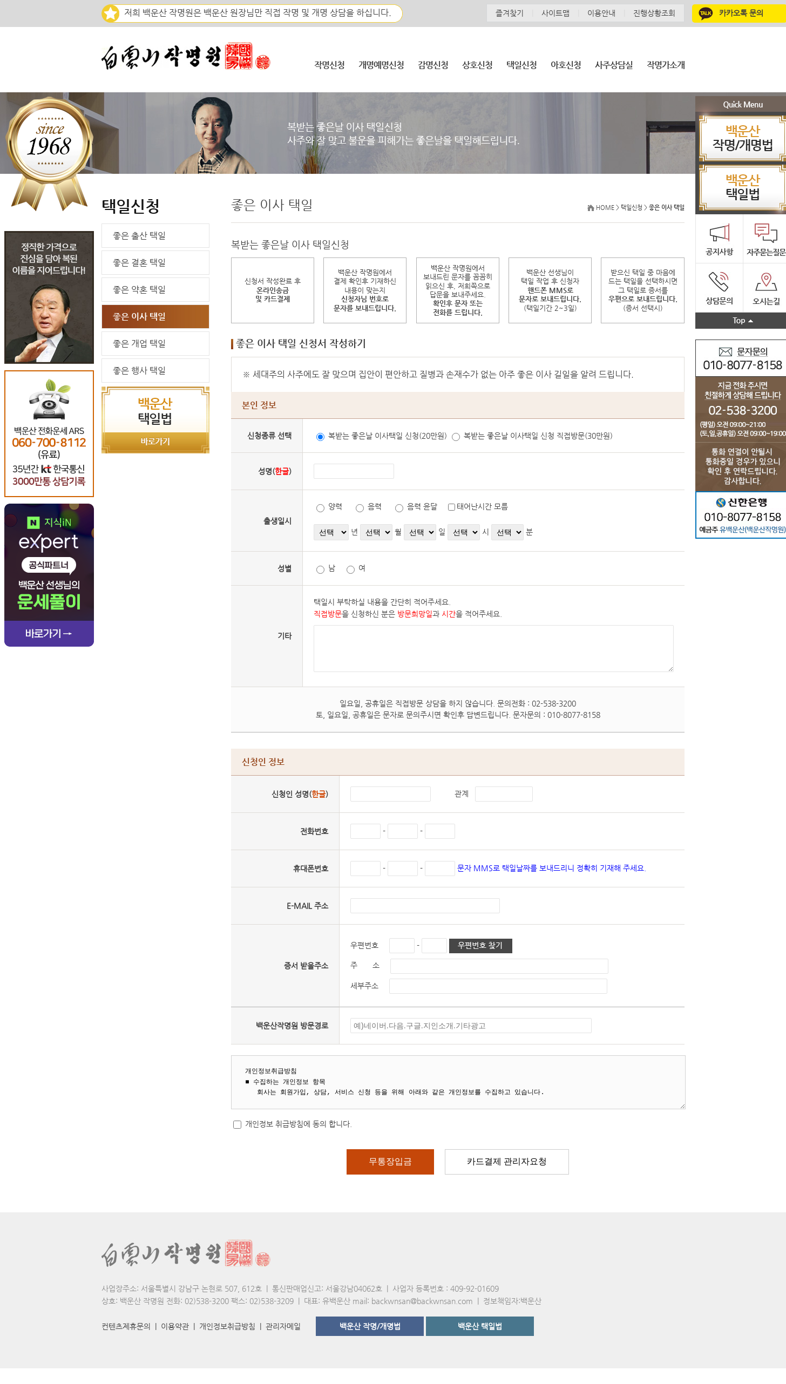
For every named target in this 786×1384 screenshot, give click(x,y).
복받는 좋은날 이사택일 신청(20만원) (367, 438)
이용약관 (175, 1342)
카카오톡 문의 (729, 13)
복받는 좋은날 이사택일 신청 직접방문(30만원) (516, 438)
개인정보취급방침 (227, 1342)
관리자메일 (283, 1342)
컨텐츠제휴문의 (126, 1342)
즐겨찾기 (510, 13)
